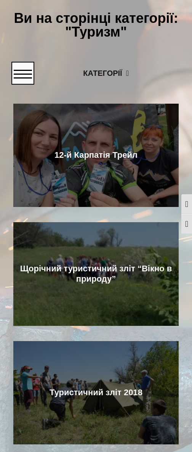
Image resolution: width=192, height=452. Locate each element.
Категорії (110, 72)
